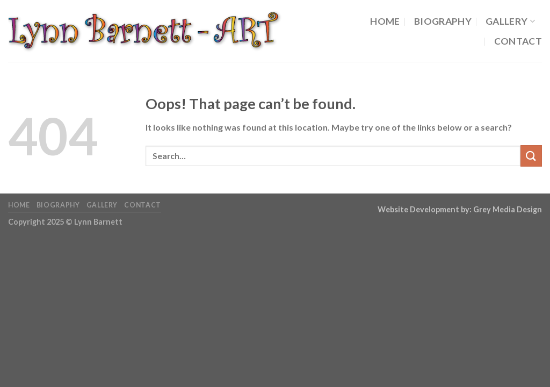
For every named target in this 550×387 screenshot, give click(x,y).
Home (385, 21)
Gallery (510, 21)
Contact (518, 41)
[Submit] (531, 155)
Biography (443, 21)
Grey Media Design (507, 209)
